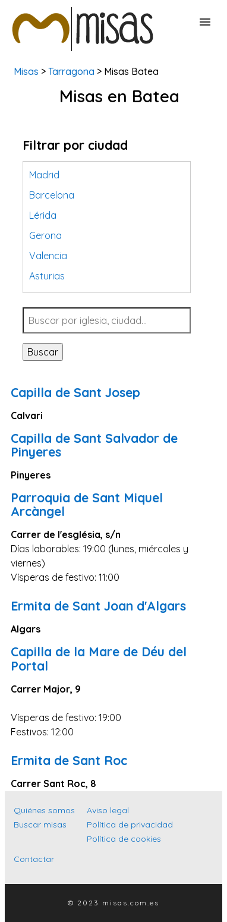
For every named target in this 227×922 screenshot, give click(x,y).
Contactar (34, 859)
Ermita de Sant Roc (69, 760)
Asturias (47, 276)
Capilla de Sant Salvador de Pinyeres (94, 445)
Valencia (48, 256)
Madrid (44, 175)
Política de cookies (124, 838)
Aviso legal (108, 810)
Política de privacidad (130, 824)
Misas (26, 71)
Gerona (45, 235)
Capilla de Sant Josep (75, 392)
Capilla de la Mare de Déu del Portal (99, 658)
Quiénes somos (44, 810)
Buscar (42, 352)
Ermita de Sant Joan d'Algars (98, 605)
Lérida (42, 215)
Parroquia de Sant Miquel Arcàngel (87, 504)
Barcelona (51, 195)
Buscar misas (40, 824)
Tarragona (71, 71)
